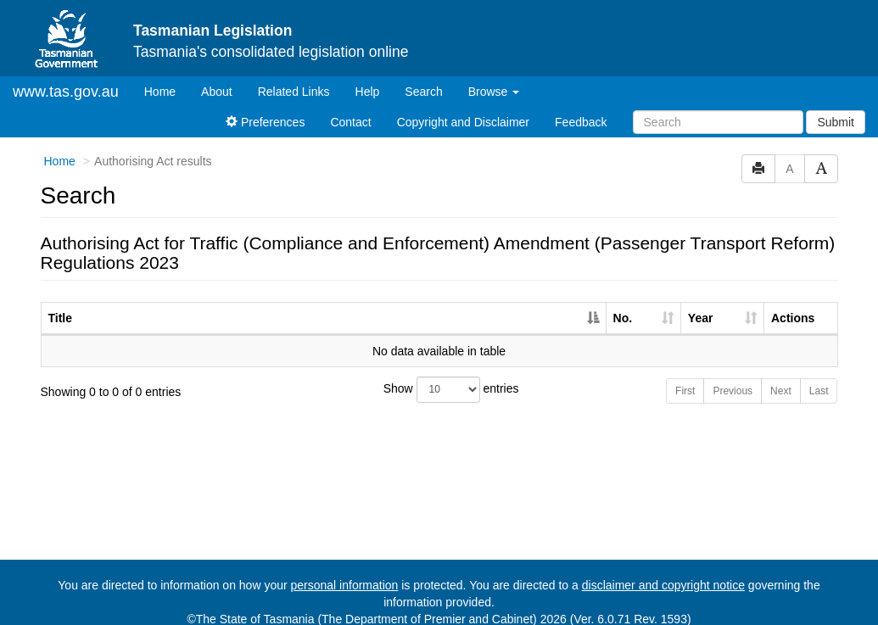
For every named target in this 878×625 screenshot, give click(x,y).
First (685, 376)
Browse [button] (494, 77)
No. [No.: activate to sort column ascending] (623, 303)
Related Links (294, 77)
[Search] (718, 108)
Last (819, 376)
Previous (732, 376)
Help (367, 77)
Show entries (439, 375)
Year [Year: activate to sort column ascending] (700, 303)
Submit (835, 107)
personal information (345, 571)
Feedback (581, 107)
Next (780, 376)
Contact (350, 107)
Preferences (265, 107)
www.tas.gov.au (66, 77)
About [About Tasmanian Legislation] (216, 77)
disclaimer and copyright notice (663, 571)
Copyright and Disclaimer (463, 107)
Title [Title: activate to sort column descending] (60, 303)
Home (166, 76)
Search (423, 77)
